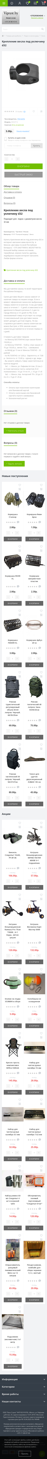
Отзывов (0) (9, 197)
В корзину (23, 166)
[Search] (42, 29)
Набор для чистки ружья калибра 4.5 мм (13, 1132)
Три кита (21, 119)
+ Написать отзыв (15, 430)
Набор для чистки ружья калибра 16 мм (34, 1065)
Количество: (9, 155)
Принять (24, 1454)
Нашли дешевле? (23, 131)
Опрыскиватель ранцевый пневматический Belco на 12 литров (12, 1270)
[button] (19, 3)
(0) (24, 111)
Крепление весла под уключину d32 (22, 270)
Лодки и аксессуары (31, 36)
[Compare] (41, 111)
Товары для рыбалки (13, 36)
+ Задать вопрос (14, 463)
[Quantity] (12, 159)
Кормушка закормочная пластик (34, 579)
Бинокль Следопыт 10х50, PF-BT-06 (12, 855)
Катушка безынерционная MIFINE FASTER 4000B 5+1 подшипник (34, 857)
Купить (36, 145)
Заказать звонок (37, 18)
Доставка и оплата (13, 192)
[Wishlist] (33, 111)
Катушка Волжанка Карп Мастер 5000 (34, 927)
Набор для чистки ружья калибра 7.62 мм (34, 1132)
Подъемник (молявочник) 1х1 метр (13, 1339)
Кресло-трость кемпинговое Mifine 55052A (12, 1065)
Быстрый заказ (23, 174)
